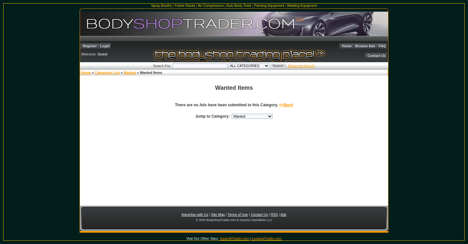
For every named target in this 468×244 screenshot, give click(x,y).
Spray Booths (161, 5)
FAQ (382, 46)
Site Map (218, 214)
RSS (274, 214)
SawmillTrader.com (234, 238)
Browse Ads (365, 46)
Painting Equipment (269, 5)
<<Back (286, 105)
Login (105, 46)
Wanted (130, 73)
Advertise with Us (195, 214)
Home (347, 46)
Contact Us (377, 56)
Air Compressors (211, 5)
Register (90, 46)
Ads (283, 214)
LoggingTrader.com (266, 238)
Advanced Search (301, 66)
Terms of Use (238, 214)
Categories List (107, 73)
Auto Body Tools (238, 5)
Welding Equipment (302, 5)
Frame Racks (185, 5)
